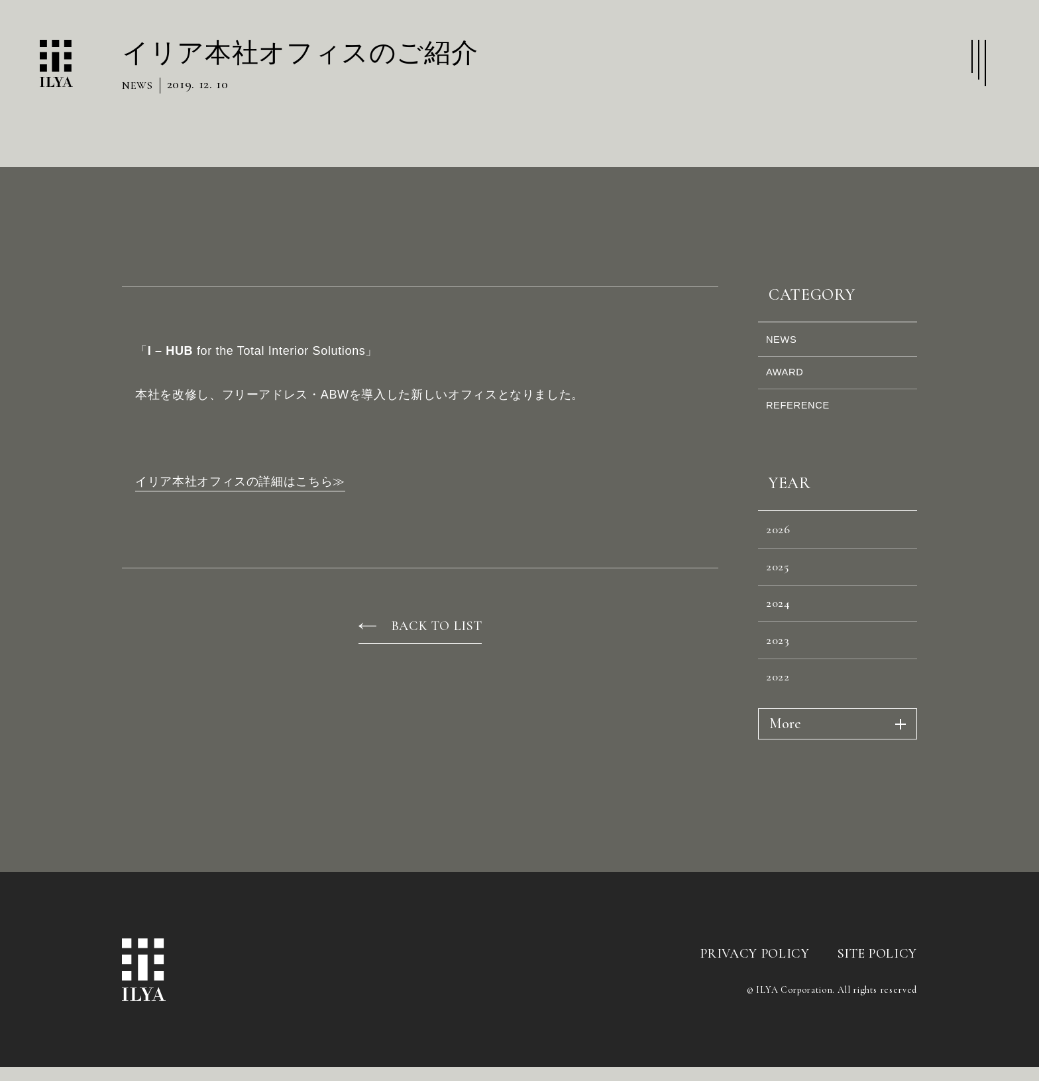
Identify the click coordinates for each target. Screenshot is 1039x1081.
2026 (781, 548)
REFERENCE (803, 417)
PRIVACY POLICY (754, 993)
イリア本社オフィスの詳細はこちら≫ (240, 481)
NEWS (785, 342)
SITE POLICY (877, 993)
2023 (781, 673)
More (785, 764)
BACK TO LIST (437, 626)
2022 (781, 715)
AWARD (789, 379)
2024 (781, 631)
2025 (781, 590)
